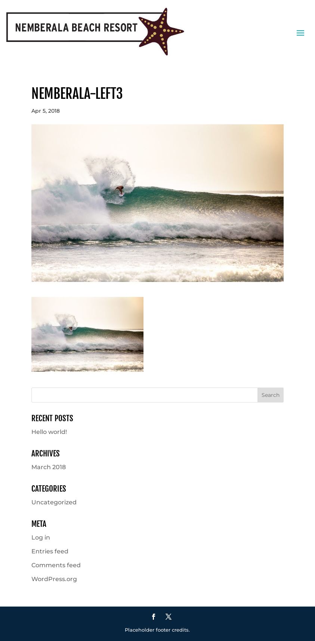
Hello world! (49, 431)
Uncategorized (54, 502)
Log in (40, 537)
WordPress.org (54, 579)
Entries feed (49, 551)
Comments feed (56, 565)
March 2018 (48, 467)
